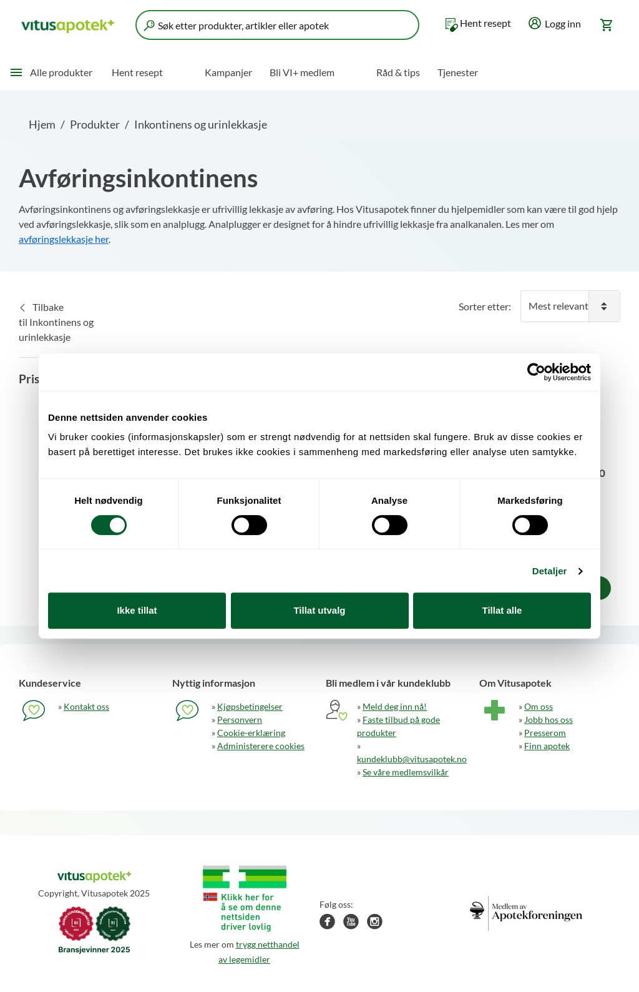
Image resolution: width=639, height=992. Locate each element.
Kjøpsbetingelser (250, 706)
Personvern (239, 719)
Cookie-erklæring (251, 732)
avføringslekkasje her (64, 239)
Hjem (42, 124)
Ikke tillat (137, 610)
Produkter (95, 124)
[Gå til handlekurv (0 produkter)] (607, 25)
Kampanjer (228, 72)
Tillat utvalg (319, 610)
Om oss (538, 706)
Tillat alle (502, 610)
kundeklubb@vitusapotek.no (412, 759)
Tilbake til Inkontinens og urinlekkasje (56, 322)
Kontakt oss (86, 706)
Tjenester (457, 72)
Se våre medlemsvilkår (406, 772)
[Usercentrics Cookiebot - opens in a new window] (536, 372)
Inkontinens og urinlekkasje (200, 124)
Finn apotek (547, 745)
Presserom (545, 732)
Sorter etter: (485, 306)
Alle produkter (61, 72)
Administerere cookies (261, 745)
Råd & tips (398, 72)
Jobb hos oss (548, 719)
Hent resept (485, 23)
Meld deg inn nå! (395, 706)
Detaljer (549, 571)
